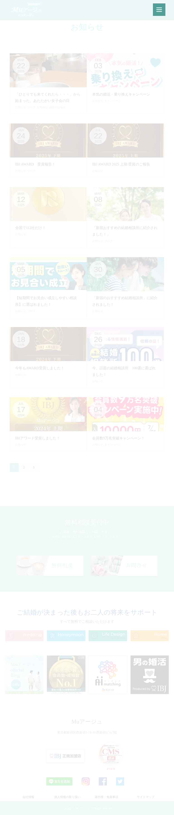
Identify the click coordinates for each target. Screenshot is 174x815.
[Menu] (159, 9)
